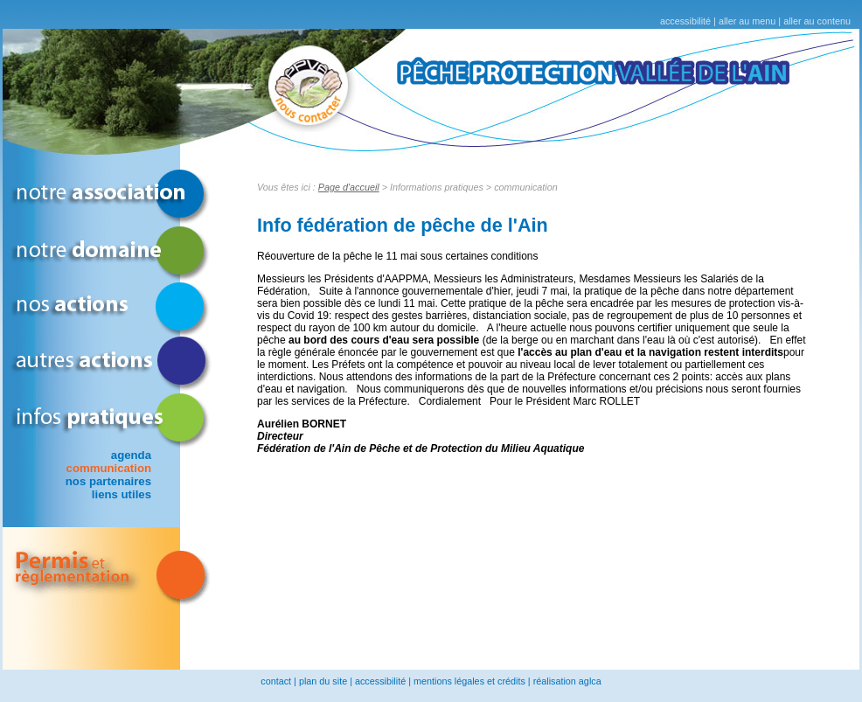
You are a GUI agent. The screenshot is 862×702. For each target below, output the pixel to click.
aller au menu (747, 21)
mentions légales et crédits (469, 681)
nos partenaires (108, 481)
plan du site (323, 681)
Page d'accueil (348, 187)
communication (108, 468)
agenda (131, 455)
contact (276, 681)
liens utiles (121, 494)
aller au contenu (817, 21)
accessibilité (685, 21)
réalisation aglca (567, 681)
